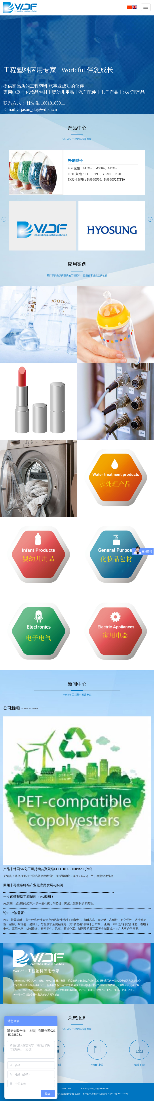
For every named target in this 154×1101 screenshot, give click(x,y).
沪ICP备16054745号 (119, 1094)
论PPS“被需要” (14, 913)
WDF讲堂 (97, 1065)
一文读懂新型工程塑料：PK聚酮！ (28, 897)
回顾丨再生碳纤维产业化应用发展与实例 (33, 885)
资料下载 (139, 1065)
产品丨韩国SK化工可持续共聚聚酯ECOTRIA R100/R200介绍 (47, 869)
